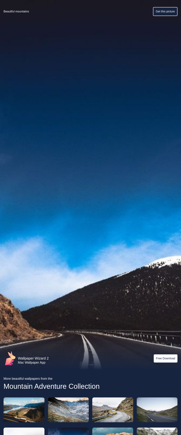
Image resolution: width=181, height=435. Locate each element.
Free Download (165, 358)
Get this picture (165, 11)
